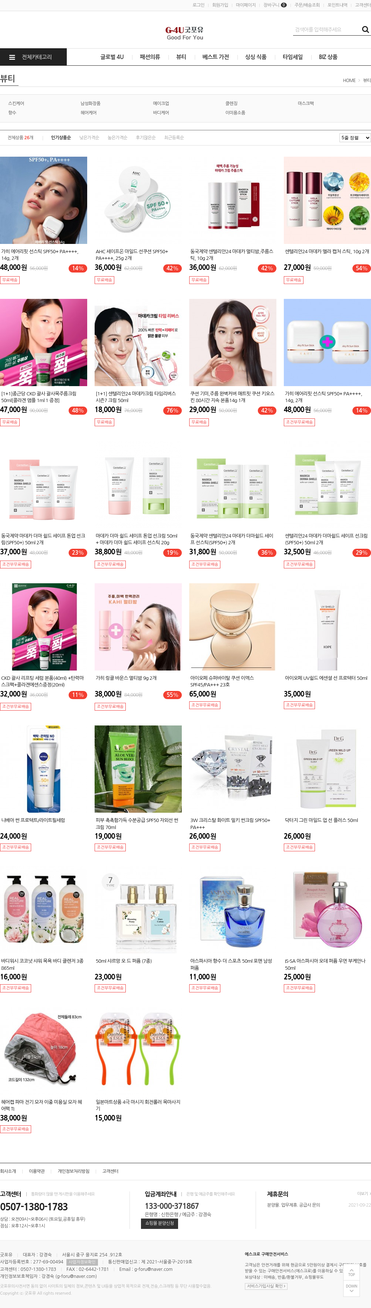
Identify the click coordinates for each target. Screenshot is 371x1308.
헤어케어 (88, 113)
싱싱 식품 (256, 57)
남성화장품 (90, 103)
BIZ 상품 (328, 57)
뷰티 (181, 57)
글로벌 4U (112, 57)
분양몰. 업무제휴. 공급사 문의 (293, 1205)
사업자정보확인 (82, 1262)
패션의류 (150, 57)
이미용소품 (235, 113)
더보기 (364, 1194)
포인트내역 (337, 5)
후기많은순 (145, 138)
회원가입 (220, 5)
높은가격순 (117, 138)
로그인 (198, 5)
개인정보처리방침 (73, 1171)
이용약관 (37, 1171)
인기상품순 (61, 138)
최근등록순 (174, 138)
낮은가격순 (89, 138)
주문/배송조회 (307, 5)
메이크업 (161, 103)
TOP (351, 1274)
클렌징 (231, 103)
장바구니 (275, 5)
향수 (12, 113)
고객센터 (363, 5)
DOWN (351, 1286)
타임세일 (293, 57)
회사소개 (8, 1171)
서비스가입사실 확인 (266, 1286)
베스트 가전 (216, 57)
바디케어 (161, 113)
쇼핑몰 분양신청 (159, 1223)
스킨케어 (16, 103)
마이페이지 (246, 5)
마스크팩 (306, 103)
